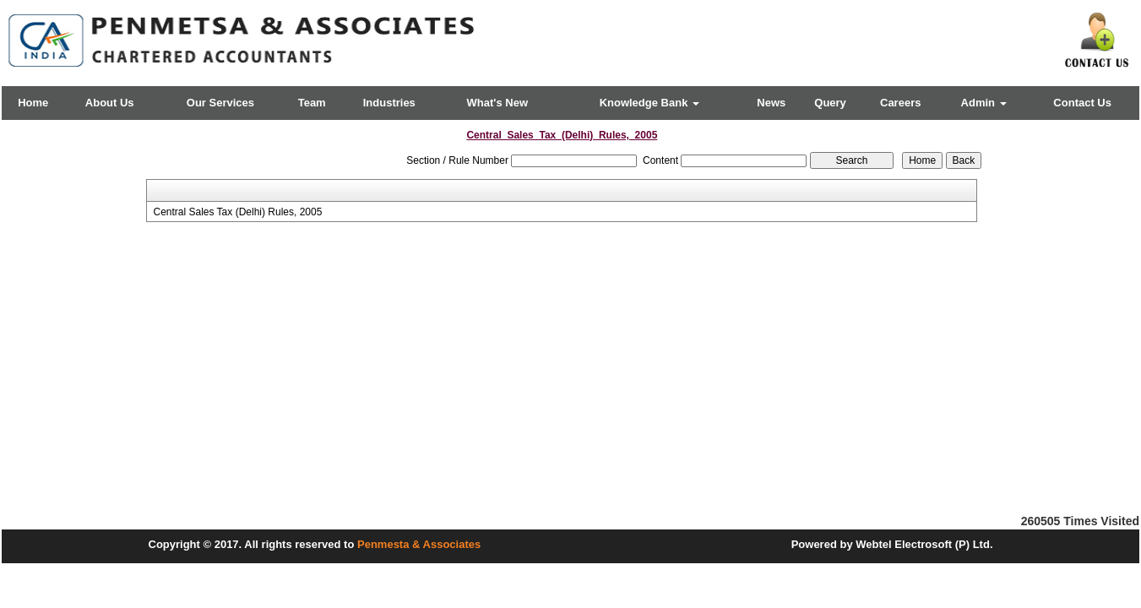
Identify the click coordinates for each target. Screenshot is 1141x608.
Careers (900, 102)
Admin (984, 102)
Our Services (220, 102)
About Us (109, 102)
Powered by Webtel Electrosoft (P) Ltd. (892, 544)
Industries (389, 102)
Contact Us (1082, 102)
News (771, 102)
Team (312, 102)
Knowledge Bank (649, 102)
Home (33, 102)
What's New (497, 102)
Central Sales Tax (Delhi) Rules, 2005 (237, 212)
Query (830, 102)
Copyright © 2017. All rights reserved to (253, 544)
